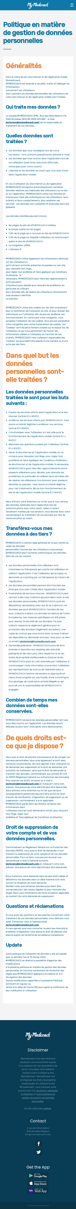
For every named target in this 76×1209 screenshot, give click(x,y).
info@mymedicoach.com (38, 1134)
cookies (47, 1108)
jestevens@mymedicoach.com (22, 122)
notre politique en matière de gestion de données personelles (38, 1098)
